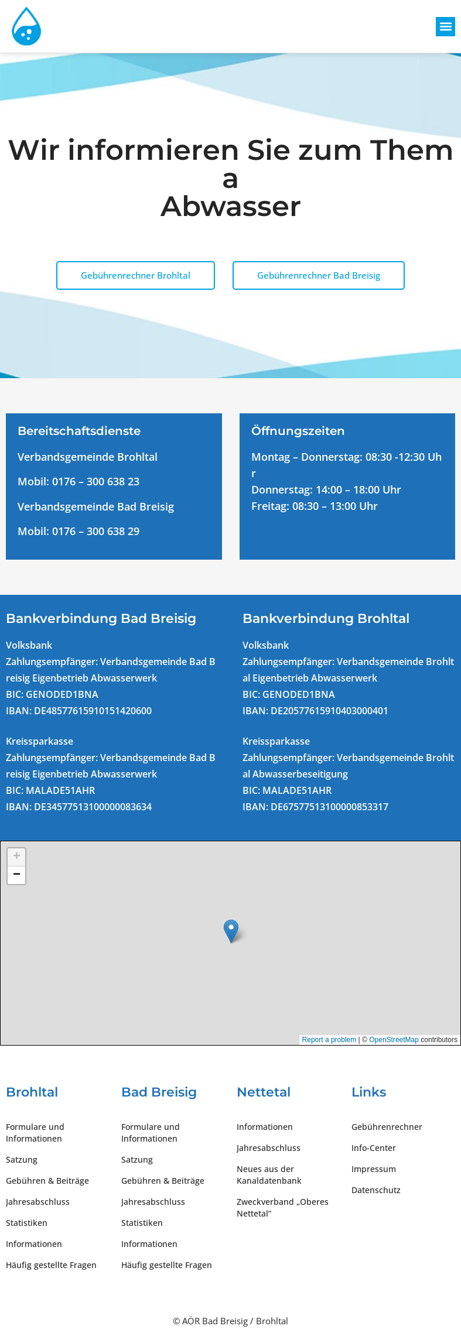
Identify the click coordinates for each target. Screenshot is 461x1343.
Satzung (21, 1159)
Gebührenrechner (386, 1126)
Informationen (34, 1243)
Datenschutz (376, 1189)
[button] (445, 26)
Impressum (373, 1168)
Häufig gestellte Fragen (51, 1264)
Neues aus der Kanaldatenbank (269, 1174)
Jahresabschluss (38, 1201)
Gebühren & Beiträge (47, 1180)
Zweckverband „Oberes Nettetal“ (283, 1207)
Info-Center (373, 1147)
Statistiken (26, 1222)
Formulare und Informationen (35, 1132)
